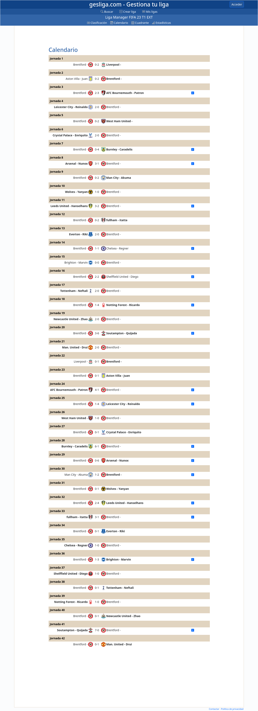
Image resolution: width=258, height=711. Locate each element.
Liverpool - (113, 64)
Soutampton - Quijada (121, 333)
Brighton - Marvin (76, 262)
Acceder (236, 4)
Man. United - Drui (75, 347)
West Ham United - (119, 121)
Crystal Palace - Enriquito (70, 135)
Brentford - (80, 64)
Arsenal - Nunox (76, 163)
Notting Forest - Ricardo (123, 305)
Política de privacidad (232, 708)
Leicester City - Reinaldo (71, 107)
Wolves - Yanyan (76, 192)
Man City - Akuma (118, 178)
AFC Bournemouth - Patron (125, 93)
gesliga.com (129, 4)
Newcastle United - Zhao (70, 319)
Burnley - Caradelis (119, 149)
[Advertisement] (31, 87)
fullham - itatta (116, 220)
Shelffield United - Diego (122, 277)
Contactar (214, 708)
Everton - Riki (78, 234)
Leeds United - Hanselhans (69, 206)
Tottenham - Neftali (74, 291)
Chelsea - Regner (117, 248)
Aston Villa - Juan (77, 79)
